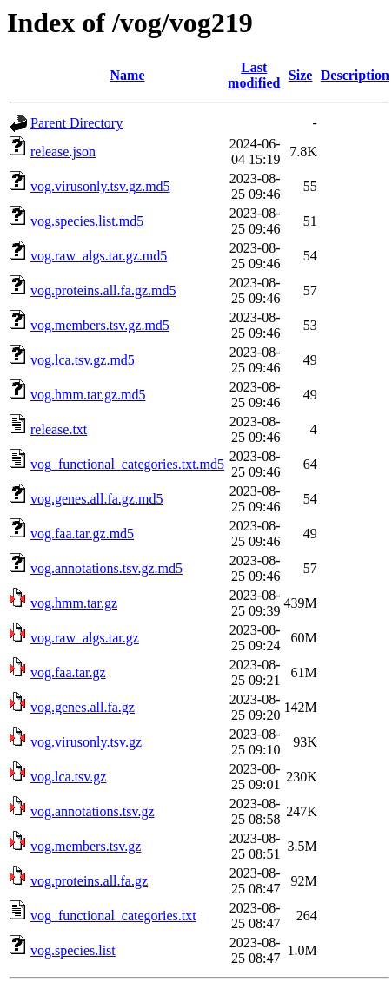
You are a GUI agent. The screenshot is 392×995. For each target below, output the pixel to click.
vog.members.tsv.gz (85, 846)
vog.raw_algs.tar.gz (84, 637)
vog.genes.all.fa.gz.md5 (96, 498)
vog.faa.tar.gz (68, 672)
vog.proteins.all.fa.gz (89, 880)
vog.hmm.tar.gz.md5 (87, 394)
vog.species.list (73, 950)
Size (301, 75)
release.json (63, 151)
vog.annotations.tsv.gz (92, 811)
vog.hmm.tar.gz (73, 603)
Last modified (254, 75)
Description (355, 75)
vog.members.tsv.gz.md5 (99, 325)
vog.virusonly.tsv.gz (86, 742)
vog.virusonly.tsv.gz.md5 (100, 186)
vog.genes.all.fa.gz (82, 707)
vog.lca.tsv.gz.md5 (82, 360)
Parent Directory (76, 122)
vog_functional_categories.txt (113, 915)
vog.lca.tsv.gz (68, 776)
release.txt (58, 429)
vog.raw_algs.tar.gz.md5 (98, 255)
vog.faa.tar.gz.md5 (82, 533)
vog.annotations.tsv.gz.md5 (106, 568)
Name (127, 75)
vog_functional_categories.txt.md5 (127, 464)
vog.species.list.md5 (86, 221)
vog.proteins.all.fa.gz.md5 (103, 290)
